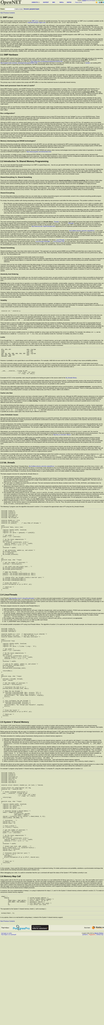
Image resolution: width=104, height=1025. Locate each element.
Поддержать (92, 1023)
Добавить (85, 1023)
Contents (12, 13)
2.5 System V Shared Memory (14, 780)
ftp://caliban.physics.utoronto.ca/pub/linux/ (82, 232)
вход (88, 0)
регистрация (92, 0)
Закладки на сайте (6, 1022)
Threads (56, 223)
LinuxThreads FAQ (58, 243)
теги (80, 2)
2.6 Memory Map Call (10, 961)
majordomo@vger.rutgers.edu (36, 22)
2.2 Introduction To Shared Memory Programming (24, 162)
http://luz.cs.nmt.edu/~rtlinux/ (62, 445)
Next (1, 13)
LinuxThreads (60, 242)
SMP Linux (35, 21)
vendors (87, 63)
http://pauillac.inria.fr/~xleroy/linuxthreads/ (21, 632)
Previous (6, 13)
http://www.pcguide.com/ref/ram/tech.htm (39, 152)
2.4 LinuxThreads (8, 629)
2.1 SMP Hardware (9, 55)
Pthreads (71, 224)
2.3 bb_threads (7, 473)
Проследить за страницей (8, 1023)
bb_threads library (71, 387)
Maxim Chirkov (99, 1022)
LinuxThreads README (43, 243)
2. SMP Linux (6, 17)
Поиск (76, 2)
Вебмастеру (100, 1023)
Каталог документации (31, 9)
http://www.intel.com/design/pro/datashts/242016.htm (47, 62)
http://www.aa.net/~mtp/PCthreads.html (43, 227)
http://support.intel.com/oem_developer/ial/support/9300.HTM (18, 63)
